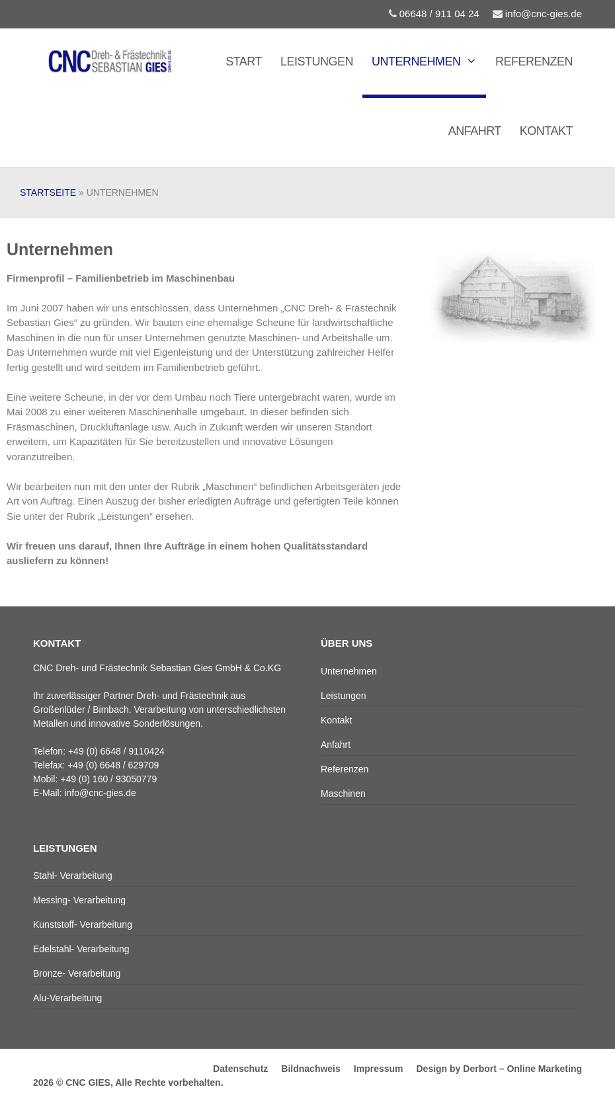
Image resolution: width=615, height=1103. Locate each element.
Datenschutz (240, 1068)
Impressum (378, 1068)
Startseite (48, 192)
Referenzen (534, 61)
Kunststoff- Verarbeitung (82, 924)
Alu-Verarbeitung (67, 998)
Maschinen (343, 793)
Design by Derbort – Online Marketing (500, 1068)
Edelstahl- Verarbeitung (81, 949)
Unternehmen (429, 61)
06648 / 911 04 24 (434, 13)
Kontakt (546, 131)
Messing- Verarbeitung (79, 900)
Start (244, 61)
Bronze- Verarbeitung (76, 973)
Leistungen (316, 61)
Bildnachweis (310, 1068)
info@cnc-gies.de (537, 13)
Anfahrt (474, 131)
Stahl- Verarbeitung (72, 875)
